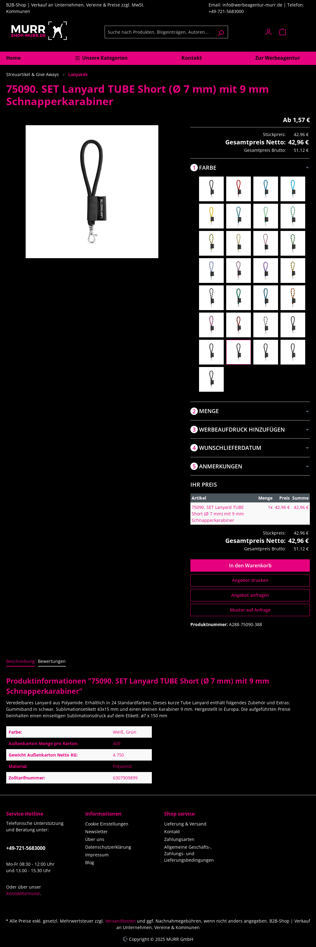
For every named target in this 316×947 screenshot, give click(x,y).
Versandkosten (120, 921)
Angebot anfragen (250, 595)
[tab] (20, 661)
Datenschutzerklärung (108, 847)
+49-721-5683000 (25, 848)
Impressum (97, 855)
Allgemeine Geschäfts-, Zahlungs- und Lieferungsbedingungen (189, 853)
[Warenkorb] (293, 32)
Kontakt (172, 831)
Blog (89, 862)
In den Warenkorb (250, 565)
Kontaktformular (23, 893)
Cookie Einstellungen (106, 824)
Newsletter (96, 831)
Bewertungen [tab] (52, 661)
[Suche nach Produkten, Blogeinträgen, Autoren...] (159, 32)
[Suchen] (221, 32)
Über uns (94, 839)
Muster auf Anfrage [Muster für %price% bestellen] (250, 610)
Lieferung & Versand (185, 824)
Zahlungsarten (179, 839)
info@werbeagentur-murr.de (253, 5)
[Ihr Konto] (268, 32)
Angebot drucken (250, 580)
